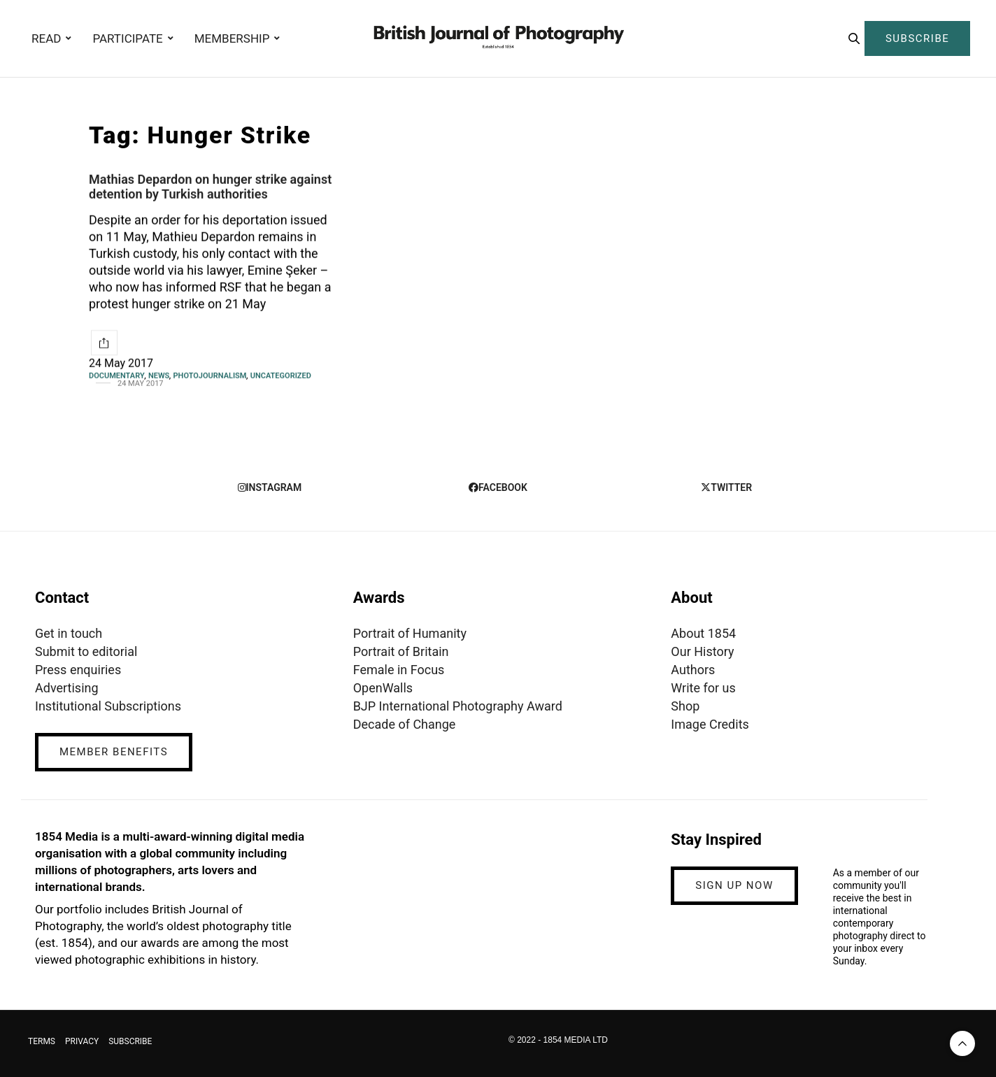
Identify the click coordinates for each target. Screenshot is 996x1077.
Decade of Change (404, 724)
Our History (702, 651)
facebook (498, 487)
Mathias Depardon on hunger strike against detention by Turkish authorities (210, 186)
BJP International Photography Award (457, 706)
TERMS (41, 1041)
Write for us (703, 687)
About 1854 (703, 633)
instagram (270, 487)
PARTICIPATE (127, 38)
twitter (726, 487)
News (158, 376)
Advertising (67, 687)
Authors (693, 669)
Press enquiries (78, 669)
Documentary (117, 376)
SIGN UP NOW (734, 885)
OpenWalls (383, 687)
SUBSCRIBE (917, 38)
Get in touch (68, 633)
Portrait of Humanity (410, 633)
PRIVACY (82, 1041)
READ (46, 38)
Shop (685, 706)
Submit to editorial (86, 651)
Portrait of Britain (401, 651)
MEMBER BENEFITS (113, 752)
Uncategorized (280, 376)
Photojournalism (210, 376)
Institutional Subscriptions (108, 706)
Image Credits (710, 724)
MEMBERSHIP (232, 38)
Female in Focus (399, 669)
